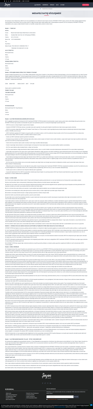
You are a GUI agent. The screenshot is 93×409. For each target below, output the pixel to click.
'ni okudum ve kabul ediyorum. (57, 399)
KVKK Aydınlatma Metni (60, 407)
